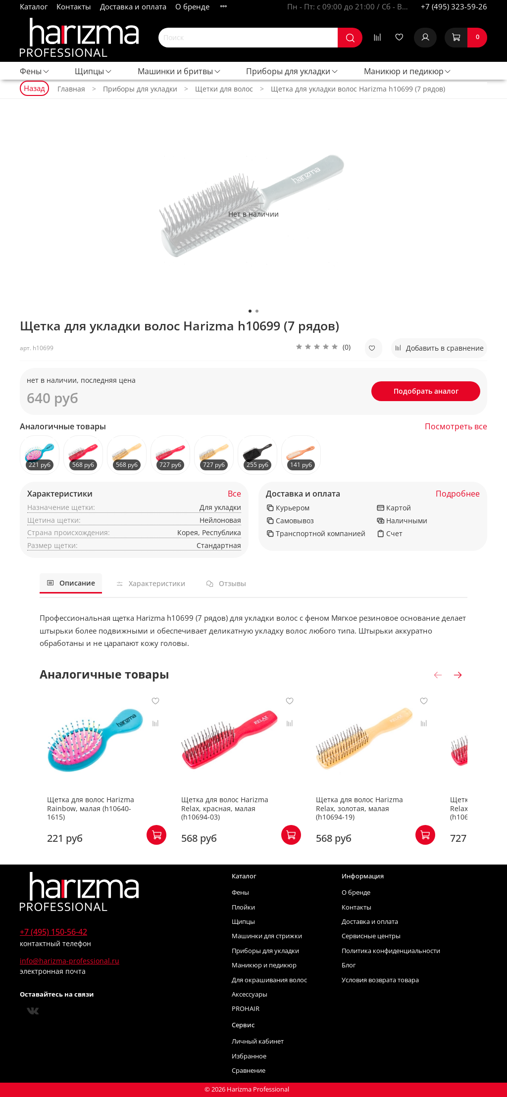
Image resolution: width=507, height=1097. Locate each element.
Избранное (249, 1056)
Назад (34, 88)
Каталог (34, 6)
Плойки (243, 907)
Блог (349, 965)
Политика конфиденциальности (391, 951)
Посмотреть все (456, 426)
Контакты (73, 6)
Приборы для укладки (292, 71)
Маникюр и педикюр (408, 71)
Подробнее (458, 494)
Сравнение (248, 1070)
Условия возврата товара (380, 980)
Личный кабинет (258, 1041)
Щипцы (93, 71)
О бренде (192, 6)
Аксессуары (249, 994)
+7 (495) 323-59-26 (454, 6)
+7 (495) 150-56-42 (53, 931)
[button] (323, 348)
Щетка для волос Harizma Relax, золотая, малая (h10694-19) (389, 817)
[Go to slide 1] (250, 311)
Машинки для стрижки (267, 936)
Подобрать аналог (426, 391)
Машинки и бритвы (179, 71)
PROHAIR (245, 1009)
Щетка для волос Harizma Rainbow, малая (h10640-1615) (91, 817)
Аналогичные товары (63, 426)
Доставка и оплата (133, 6)
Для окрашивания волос (269, 980)
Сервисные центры (371, 936)
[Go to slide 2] (256, 311)
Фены (35, 71)
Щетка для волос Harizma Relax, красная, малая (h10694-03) (241, 817)
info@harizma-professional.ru (69, 960)
